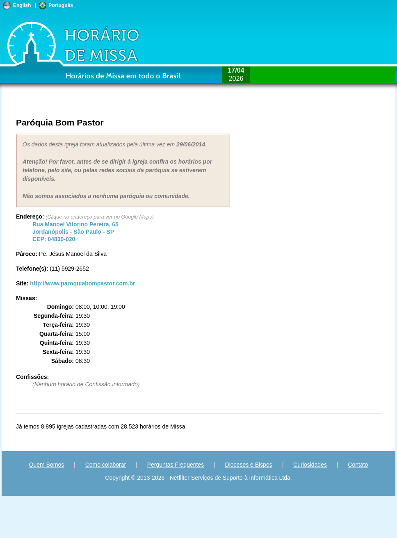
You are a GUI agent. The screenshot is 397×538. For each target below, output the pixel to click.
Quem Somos (46, 464)
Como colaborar (105, 464)
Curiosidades (310, 464)
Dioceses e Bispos (248, 464)
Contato (358, 464)
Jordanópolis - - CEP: (75, 231)
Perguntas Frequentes (175, 464)
